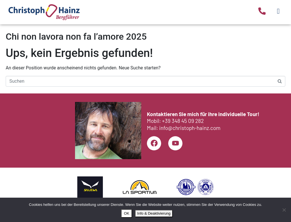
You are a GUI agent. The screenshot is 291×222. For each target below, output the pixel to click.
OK (126, 213)
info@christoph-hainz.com (190, 128)
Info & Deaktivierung (154, 213)
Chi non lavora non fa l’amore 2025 (76, 36)
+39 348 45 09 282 (183, 121)
